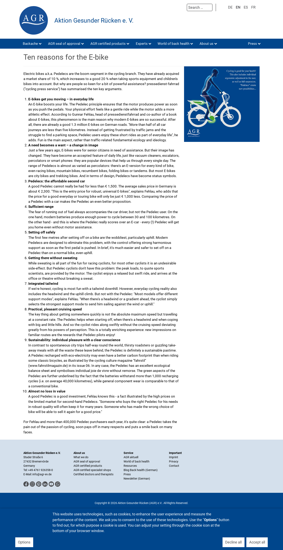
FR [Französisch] (253, 7)
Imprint (173, 457)
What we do (80, 457)
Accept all (257, 542)
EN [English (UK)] (238, 7)
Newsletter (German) (137, 478)
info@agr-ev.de (42, 474)
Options (24, 542)
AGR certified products (87, 465)
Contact (174, 465)
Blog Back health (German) (141, 470)
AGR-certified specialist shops (92, 470)
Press (127, 474)
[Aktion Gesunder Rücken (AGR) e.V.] (34, 20)
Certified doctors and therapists (93, 474)
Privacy (173, 461)
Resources (130, 465)
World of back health (136, 461)
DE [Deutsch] (230, 7)
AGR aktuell (131, 457)
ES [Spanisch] (246, 7)
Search (183, 7)
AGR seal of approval (86, 461)
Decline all (233, 542)
